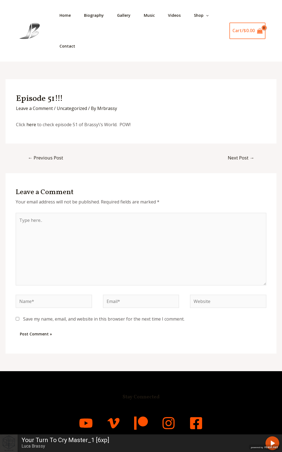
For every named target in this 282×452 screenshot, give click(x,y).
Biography (94, 15)
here (31, 125)
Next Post (241, 158)
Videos (174, 15)
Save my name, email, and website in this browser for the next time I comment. (104, 319)
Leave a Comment (34, 108)
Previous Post (45, 158)
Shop (201, 15)
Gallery (124, 15)
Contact (67, 46)
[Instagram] (168, 423)
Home (65, 15)
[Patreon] (141, 423)
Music (149, 15)
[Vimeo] (113, 423)
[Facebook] (196, 423)
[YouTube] (86, 423)
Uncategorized (72, 108)
